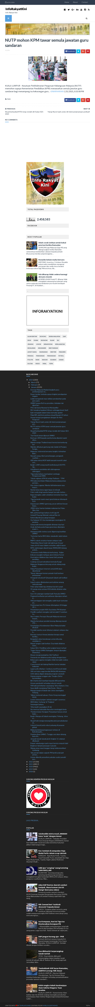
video (37, 362)
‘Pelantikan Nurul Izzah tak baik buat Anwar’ (46, 541)
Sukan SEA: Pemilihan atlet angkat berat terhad (48, 646)
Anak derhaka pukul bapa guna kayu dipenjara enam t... (47, 526)
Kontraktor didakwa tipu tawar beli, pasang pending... (46, 556)
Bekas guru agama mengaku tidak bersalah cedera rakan (49, 659)
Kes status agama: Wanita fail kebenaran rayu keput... (47, 484)
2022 (31, 760)
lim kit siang (32, 350)
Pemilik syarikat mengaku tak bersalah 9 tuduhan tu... (48, 611)
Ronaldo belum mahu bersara (51, 258)
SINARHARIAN (41, 91)
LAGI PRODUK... (32, 819)
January (34, 385)
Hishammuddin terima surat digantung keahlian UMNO (48, 531)
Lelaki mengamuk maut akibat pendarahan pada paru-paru (48, 398)
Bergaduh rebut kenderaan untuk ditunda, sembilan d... (46, 638)
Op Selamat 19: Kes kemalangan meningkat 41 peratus (48, 519)
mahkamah (43, 350)
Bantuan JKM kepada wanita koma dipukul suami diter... (48, 437)
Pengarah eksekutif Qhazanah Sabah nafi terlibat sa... (48, 577)
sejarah (53, 358)
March (33, 380)
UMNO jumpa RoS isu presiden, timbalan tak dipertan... (47, 402)
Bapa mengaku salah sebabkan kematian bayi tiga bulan (48, 494)
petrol (61, 354)
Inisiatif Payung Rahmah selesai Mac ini (45, 513)
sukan (61, 358)
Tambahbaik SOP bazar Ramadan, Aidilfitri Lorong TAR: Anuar (53, 967)
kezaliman (31, 346)
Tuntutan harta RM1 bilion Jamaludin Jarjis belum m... (48, 535)
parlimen (62, 350)
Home (70, 2)
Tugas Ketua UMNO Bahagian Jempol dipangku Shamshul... (48, 650)
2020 (31, 765)
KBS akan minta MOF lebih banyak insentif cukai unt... (48, 460)
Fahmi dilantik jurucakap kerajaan (42, 516)
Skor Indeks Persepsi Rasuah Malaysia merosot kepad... (48, 616)
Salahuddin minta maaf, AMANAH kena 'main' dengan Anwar (52, 833)
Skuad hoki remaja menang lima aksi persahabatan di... (49, 720)
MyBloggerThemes (47, 1004)
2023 (31, 378)
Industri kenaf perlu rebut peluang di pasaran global (47, 724)
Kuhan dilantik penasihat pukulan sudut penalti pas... (48, 756)
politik (30, 358)
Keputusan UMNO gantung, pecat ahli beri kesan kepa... (49, 503)
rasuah (45, 358)
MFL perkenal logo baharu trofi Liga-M (44, 511)
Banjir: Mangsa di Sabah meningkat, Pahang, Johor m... (49, 716)
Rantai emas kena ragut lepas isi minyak (45, 488)
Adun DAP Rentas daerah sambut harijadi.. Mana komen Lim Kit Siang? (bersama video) (52, 885)
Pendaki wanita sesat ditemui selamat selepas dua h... (49, 629)
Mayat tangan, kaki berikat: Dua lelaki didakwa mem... (47, 643)
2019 (31, 767)
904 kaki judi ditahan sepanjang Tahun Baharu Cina (49, 684)
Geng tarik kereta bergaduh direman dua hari (47, 523)
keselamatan (60, 342)
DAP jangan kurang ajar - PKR (51, 934)
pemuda (30, 354)
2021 (31, 762)
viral (44, 362)
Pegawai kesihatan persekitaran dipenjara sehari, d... (48, 595)
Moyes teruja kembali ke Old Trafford (44, 653)
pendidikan (40, 354)
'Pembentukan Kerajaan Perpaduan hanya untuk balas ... (48, 711)
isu (58, 338)
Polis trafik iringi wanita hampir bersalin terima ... (48, 490)
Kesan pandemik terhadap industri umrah (46, 681)
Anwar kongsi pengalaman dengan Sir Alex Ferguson (46, 417)
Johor (38, 342)
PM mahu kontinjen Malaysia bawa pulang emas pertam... (48, 480)
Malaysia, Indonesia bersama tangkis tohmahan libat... (48, 451)
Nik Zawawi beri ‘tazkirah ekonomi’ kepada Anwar (49, 903)
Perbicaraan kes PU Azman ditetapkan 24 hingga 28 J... (48, 604)
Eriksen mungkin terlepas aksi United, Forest (47, 553)
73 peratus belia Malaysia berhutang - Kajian (47, 551)
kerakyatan (48, 342)
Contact (88, 2)
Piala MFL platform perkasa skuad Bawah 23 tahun (49, 413)
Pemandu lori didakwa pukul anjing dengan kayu (48, 656)
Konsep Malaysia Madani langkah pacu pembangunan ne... (44, 389)
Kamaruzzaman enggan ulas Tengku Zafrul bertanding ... (46, 675)
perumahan (51, 354)
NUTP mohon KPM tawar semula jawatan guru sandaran (48, 426)
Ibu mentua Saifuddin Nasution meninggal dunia (48, 707)
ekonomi (44, 338)
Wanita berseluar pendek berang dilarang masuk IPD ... (48, 620)
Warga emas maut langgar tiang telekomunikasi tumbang (48, 747)
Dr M (29, 338)
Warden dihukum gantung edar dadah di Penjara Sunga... (48, 446)
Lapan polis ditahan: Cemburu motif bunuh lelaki (48, 667)
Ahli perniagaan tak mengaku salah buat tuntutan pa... (49, 600)
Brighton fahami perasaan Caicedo (43, 744)
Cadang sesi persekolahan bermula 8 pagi (46, 560)
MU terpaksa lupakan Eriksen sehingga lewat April (49, 408)
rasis (37, 358)
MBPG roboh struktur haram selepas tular (46, 539)
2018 (31, 770)
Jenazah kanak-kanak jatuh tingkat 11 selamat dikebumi (47, 738)
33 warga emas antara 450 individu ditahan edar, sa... (48, 588)
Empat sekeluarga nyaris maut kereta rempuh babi (49, 741)
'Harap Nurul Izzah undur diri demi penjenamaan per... (48, 421)
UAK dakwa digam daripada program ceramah (47, 672)
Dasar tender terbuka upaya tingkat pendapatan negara (48, 393)
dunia (36, 338)
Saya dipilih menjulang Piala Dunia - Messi (45, 686)
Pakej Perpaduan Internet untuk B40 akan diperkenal (46, 568)
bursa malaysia (54, 335)
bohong (43, 335)
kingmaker (42, 346)
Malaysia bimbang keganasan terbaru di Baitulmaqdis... (45, 729)
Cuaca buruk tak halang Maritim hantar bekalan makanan (48, 664)
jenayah (30, 342)
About (78, 2)
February (34, 383)
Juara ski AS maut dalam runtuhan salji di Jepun (48, 544)
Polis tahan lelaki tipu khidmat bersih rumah (46, 585)
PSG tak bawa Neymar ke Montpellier (44, 406)
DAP (64, 335)
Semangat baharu (37, 703)
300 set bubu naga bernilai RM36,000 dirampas (48, 669)
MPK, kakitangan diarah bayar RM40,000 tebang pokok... (48, 547)
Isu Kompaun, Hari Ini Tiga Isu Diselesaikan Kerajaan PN (51, 920)
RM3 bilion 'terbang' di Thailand (42, 700)
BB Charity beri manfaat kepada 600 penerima (47, 679)
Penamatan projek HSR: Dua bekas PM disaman (48, 608)
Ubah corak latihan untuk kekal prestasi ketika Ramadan (52, 242)
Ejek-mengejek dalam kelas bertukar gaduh (46, 411)
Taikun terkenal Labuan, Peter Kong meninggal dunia (48, 694)
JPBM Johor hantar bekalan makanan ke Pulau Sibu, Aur (47, 507)
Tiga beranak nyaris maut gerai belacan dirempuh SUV (48, 498)
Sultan (30, 362)
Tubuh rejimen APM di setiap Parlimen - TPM (47, 477)
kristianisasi (53, 346)
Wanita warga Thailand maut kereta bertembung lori (48, 442)
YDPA (51, 362)
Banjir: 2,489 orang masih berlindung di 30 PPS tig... (47, 464)
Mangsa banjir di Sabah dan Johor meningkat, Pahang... (47, 690)
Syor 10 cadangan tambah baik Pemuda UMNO (48, 592)
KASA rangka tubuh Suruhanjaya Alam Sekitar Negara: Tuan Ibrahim (52, 986)
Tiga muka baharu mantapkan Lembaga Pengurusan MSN (45, 473)
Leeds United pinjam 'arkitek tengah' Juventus (47, 698)
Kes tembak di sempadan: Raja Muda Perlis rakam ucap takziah (52, 850)
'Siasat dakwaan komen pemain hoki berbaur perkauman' (47, 572)
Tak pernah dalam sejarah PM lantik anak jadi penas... (47, 752)
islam (52, 338)
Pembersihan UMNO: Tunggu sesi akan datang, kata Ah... (48, 733)
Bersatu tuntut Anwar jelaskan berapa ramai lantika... (47, 634)
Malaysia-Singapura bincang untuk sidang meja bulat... (47, 563)
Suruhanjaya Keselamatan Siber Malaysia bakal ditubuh (47, 625)
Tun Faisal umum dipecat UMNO (42, 434)
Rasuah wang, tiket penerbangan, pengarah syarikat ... (46, 455)
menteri (53, 350)
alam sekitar (32, 335)
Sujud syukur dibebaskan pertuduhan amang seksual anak (47, 581)
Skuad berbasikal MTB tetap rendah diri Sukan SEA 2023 (49, 430)
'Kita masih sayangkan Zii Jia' (41, 705)
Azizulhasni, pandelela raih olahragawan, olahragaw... (45, 469)
